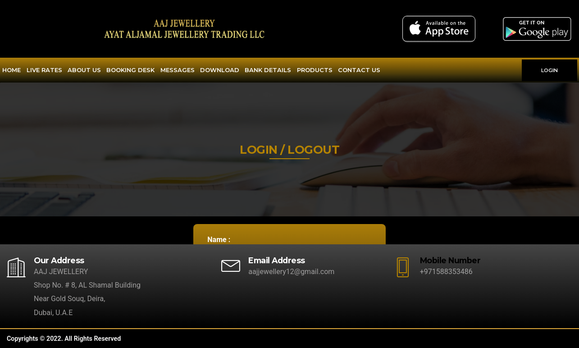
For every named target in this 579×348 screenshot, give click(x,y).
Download (219, 69)
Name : (218, 239)
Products (315, 69)
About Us (84, 69)
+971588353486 (446, 271)
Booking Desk (130, 69)
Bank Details (268, 69)
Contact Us (359, 69)
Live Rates (44, 69)
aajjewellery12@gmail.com (291, 271)
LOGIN (549, 70)
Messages (177, 69)
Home (11, 69)
